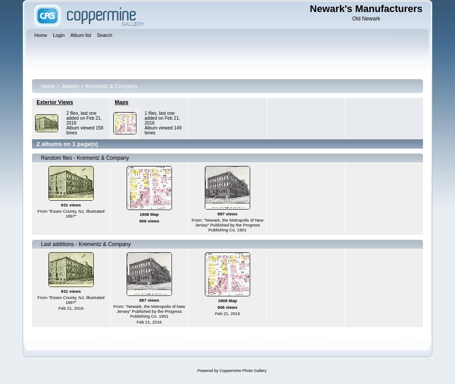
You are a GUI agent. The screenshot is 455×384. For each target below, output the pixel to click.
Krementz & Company (111, 86)
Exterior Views (54, 102)
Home (48, 86)
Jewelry (70, 86)
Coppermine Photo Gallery (243, 370)
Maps (121, 102)
